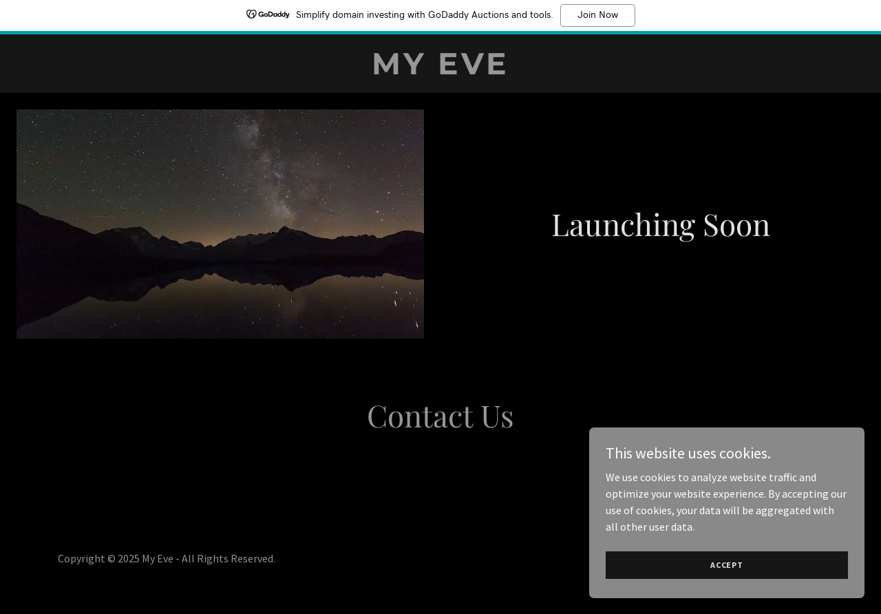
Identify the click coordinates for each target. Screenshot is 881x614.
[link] (440, 70)
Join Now (597, 15)
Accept (726, 565)
